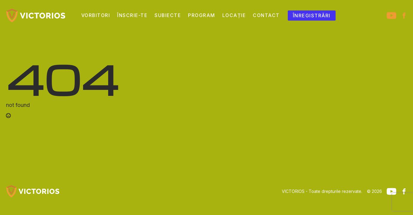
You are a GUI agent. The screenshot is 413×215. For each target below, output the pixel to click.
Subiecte (168, 15)
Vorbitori (95, 15)
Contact (266, 15)
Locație (234, 15)
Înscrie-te (132, 15)
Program (201, 15)
